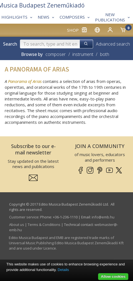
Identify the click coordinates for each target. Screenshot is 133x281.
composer (55, 54)
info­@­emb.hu (103, 217)
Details (63, 270)
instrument (82, 54)
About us (16, 224)
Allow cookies (113, 276)
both (104, 54)
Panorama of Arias (25, 81)
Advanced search (113, 44)
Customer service (24, 217)
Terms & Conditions (44, 224)
